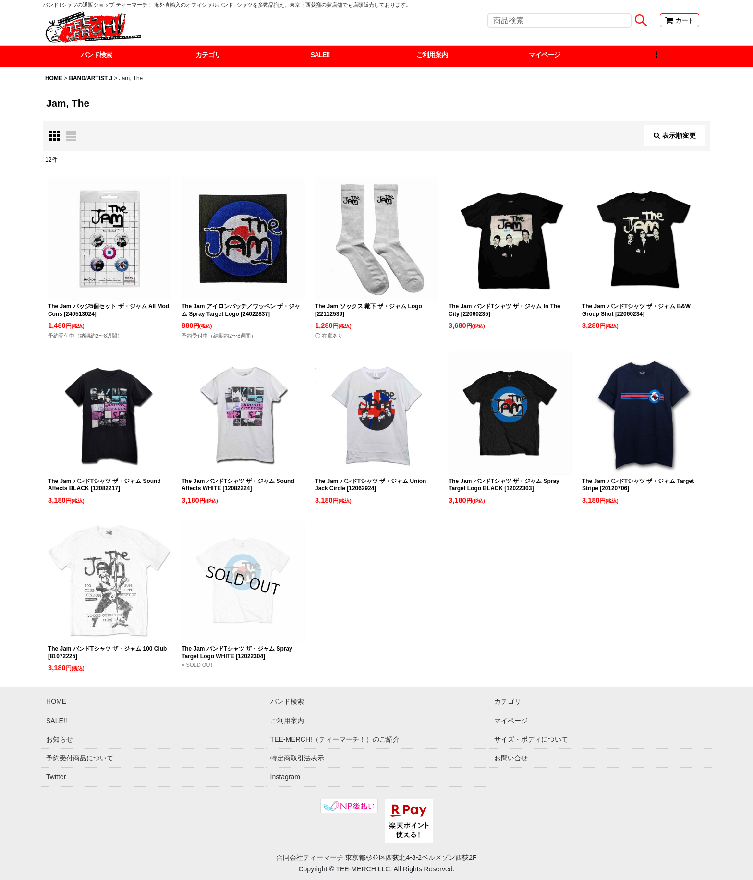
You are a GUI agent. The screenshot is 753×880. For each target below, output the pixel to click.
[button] (656, 56)
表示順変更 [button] (675, 136)
